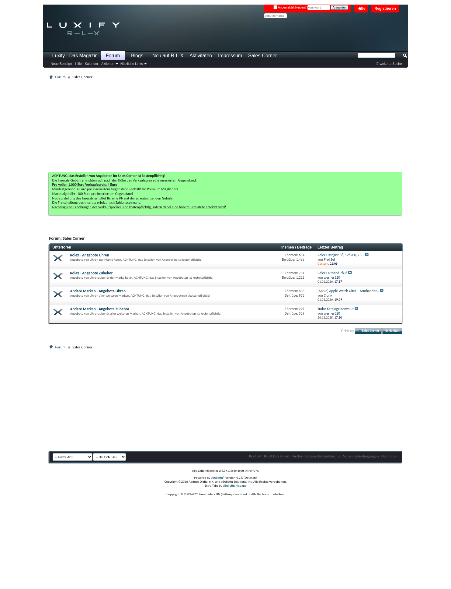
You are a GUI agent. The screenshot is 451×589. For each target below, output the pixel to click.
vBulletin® (218, 478)
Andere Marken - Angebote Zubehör (100, 309)
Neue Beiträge (61, 63)
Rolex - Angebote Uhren (89, 255)
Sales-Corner (262, 55)
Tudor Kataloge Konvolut (335, 309)
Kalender (91, 63)
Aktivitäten (200, 55)
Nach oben (392, 331)
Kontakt (255, 456)
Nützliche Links (131, 63)
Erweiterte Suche (389, 63)
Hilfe (361, 8)
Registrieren (385, 8)
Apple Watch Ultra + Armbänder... (354, 291)
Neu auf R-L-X (167, 55)
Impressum (230, 55)
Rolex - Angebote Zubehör (91, 273)
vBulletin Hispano (235, 486)
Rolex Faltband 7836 (332, 273)
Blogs (137, 55)
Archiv (298, 456)
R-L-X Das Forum (277, 456)
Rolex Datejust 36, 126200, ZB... (340, 255)
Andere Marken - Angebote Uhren (98, 291)
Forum (113, 55)
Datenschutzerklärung (323, 456)
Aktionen (107, 63)
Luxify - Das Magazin (75, 55)
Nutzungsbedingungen (361, 456)
